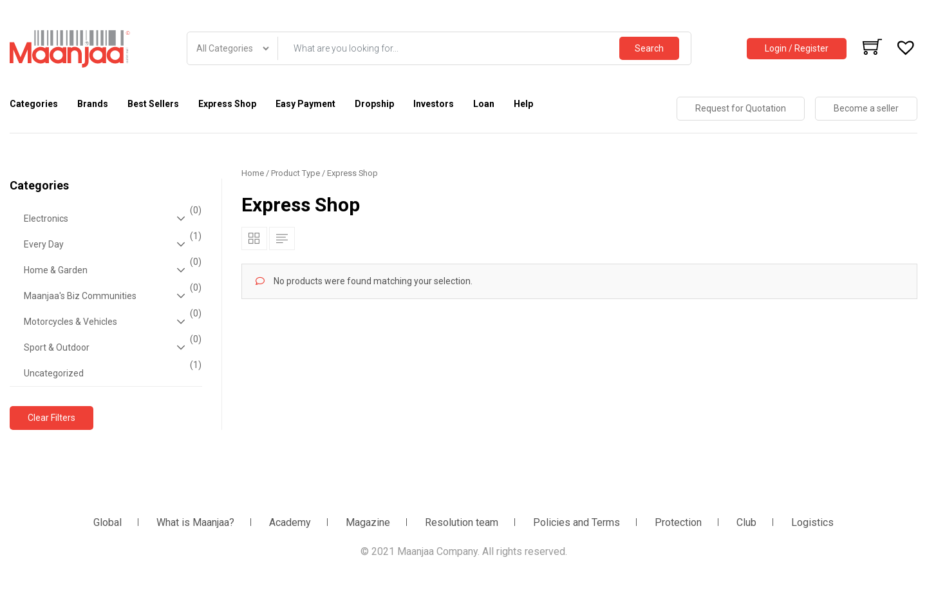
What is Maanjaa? (195, 522)
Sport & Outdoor (111, 347)
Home (252, 173)
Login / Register (797, 48)
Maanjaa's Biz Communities (111, 296)
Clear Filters (51, 418)
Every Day (111, 244)
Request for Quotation (740, 108)
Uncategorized (111, 369)
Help (523, 104)
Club (746, 522)
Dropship (374, 104)
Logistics (812, 522)
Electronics (111, 218)
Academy (290, 522)
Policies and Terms (576, 522)
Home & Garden (111, 270)
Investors (433, 104)
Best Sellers (153, 104)
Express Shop (227, 104)
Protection (678, 522)
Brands (92, 104)
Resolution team (461, 522)
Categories (34, 104)
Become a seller (866, 108)
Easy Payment (305, 104)
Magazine (368, 522)
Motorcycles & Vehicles (111, 322)
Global (107, 522)
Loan (483, 104)
